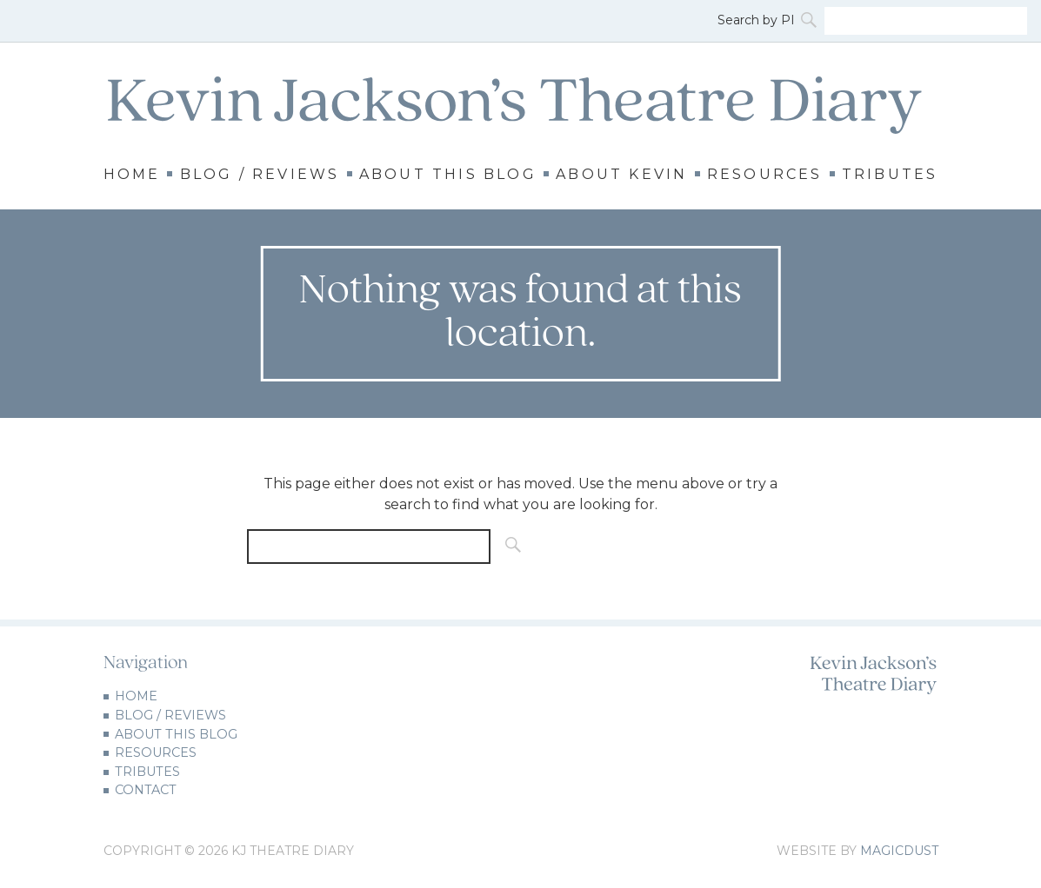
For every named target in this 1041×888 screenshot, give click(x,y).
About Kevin (621, 175)
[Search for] (925, 21)
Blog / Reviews (260, 175)
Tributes (890, 175)
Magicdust (899, 850)
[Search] (810, 21)
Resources (765, 175)
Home (132, 175)
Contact (146, 790)
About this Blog (448, 175)
